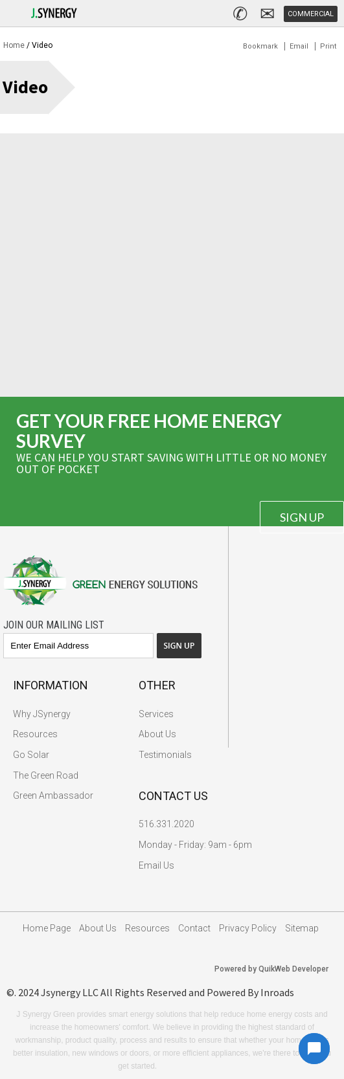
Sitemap (302, 928)
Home (14, 45)
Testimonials (165, 755)
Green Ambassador (53, 795)
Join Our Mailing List (53, 625)
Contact (194, 928)
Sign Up (302, 517)
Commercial (311, 14)
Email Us (156, 865)
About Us (157, 734)
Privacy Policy (248, 928)
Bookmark (260, 46)
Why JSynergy (42, 714)
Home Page (47, 928)
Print (328, 46)
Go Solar (31, 755)
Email (299, 46)
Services (156, 714)
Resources (35, 734)
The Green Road (45, 775)
